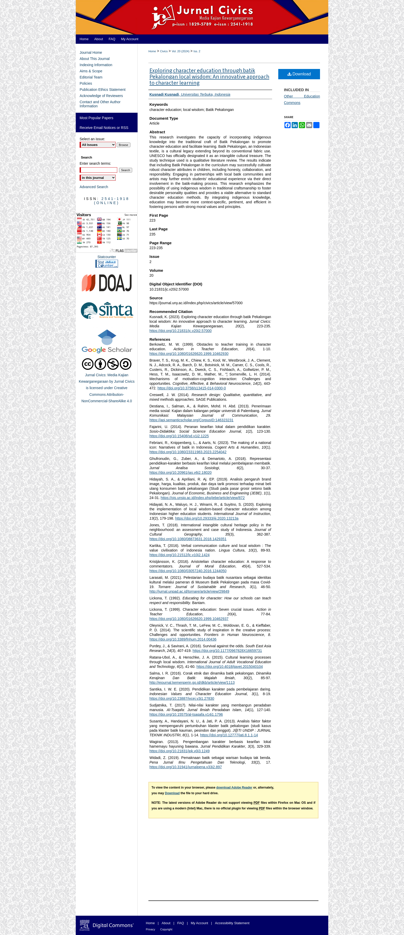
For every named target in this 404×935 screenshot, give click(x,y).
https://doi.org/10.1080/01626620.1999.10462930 (189, 354)
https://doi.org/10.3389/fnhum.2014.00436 (182, 639)
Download (299, 74)
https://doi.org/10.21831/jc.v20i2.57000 (180, 331)
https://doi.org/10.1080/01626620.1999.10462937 (189, 619)
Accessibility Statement (232, 923)
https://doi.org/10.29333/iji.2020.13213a (207, 518)
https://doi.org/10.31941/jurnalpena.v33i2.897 (185, 767)
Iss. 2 (196, 51)
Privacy (150, 929)
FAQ (180, 923)
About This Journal (95, 59)
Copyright (166, 929)
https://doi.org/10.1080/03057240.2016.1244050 (187, 571)
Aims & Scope (91, 71)
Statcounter (106, 257)
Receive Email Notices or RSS (104, 128)
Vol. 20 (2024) (181, 51)
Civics (163, 51)
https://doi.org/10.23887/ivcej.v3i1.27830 (181, 698)
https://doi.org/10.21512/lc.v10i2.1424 (179, 555)
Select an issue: (92, 139)
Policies (86, 83)
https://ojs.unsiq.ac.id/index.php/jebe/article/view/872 (203, 498)
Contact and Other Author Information (100, 104)
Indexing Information (96, 65)
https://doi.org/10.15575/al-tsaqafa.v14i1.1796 (186, 714)
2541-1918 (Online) (112, 201)
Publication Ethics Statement (102, 90)
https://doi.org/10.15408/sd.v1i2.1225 (179, 436)
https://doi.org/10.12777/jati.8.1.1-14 (229, 735)
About (166, 923)
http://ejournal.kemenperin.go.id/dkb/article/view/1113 (192, 682)
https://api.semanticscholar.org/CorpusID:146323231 (191, 420)
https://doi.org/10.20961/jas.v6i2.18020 (180, 472)
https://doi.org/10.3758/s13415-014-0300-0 (191, 388)
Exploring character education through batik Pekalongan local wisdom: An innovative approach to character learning (209, 76)
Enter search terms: (95, 163)
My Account (199, 923)
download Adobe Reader (234, 787)
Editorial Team (91, 77)
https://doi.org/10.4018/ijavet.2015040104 (229, 667)
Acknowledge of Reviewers (101, 96)
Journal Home (91, 52)
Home (152, 51)
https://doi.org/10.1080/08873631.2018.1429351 (187, 539)
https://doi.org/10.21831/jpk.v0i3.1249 (179, 751)
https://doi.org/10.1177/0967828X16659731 (227, 651)
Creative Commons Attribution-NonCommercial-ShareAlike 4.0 (106, 394)
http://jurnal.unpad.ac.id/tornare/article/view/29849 (189, 591)
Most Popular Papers (96, 118)
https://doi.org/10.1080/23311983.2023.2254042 (187, 452)
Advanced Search (94, 187)
